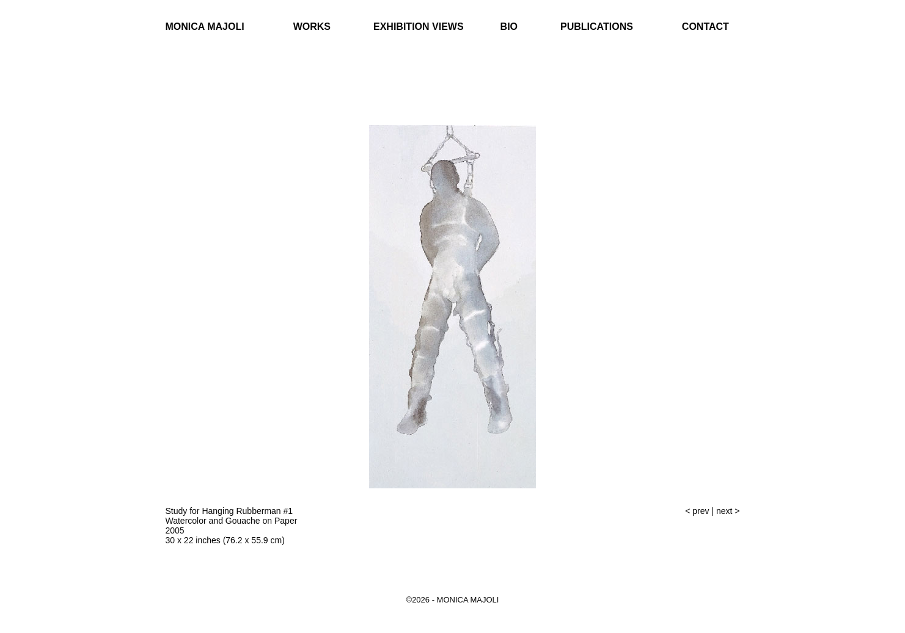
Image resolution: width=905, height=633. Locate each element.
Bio (509, 26)
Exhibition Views (418, 26)
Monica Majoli (205, 26)
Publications (596, 26)
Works (312, 26)
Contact (705, 26)
